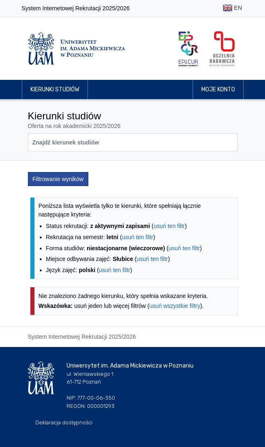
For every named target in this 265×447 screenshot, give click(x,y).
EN (232, 8)
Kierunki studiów (54, 89)
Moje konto (218, 89)
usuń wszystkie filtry (175, 306)
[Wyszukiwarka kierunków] (132, 142)
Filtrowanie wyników (57, 179)
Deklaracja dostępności (63, 422)
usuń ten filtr (169, 226)
